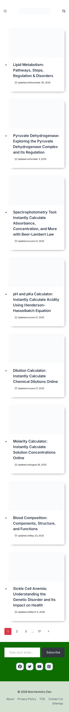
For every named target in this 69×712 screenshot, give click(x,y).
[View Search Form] (64, 11)
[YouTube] (39, 666)
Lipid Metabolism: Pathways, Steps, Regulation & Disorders (33, 70)
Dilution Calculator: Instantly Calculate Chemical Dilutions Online (35, 376)
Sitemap (57, 703)
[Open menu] (5, 11)
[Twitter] (29, 666)
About (10, 699)
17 (39, 631)
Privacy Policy (26, 699)
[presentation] (37, 42)
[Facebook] (20, 666)
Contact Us (55, 699)
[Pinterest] (49, 666)
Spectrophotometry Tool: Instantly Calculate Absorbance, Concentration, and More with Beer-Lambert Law (35, 223)
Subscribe (53, 652)
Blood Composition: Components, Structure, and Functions (34, 523)
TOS (42, 699)
